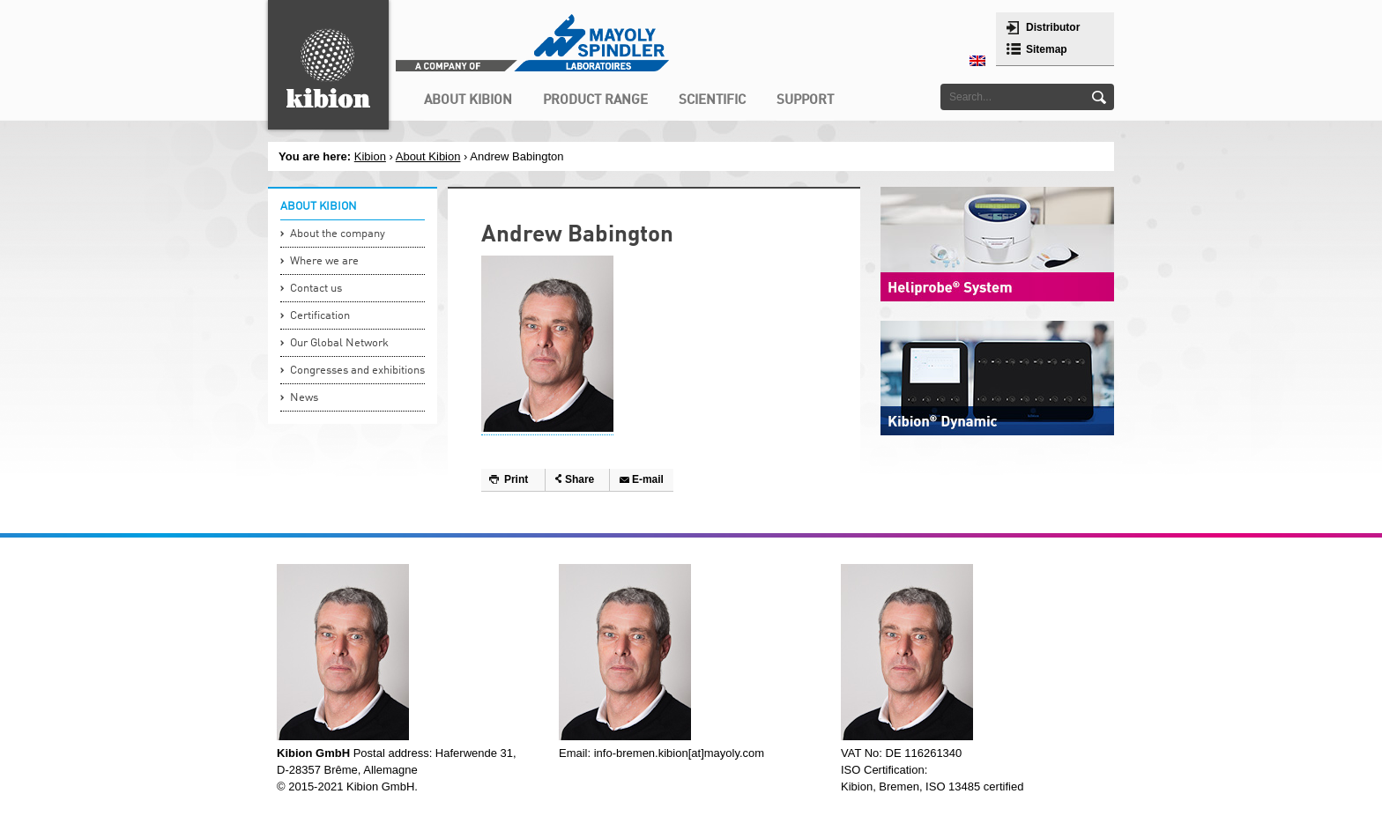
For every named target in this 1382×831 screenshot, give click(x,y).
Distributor (1053, 27)
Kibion (370, 156)
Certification (320, 316)
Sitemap (1046, 49)
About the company (337, 234)
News (304, 398)
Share (579, 479)
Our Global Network (339, 343)
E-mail (648, 479)
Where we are (324, 261)
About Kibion (428, 156)
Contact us (316, 288)
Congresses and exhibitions (357, 370)
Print (516, 479)
